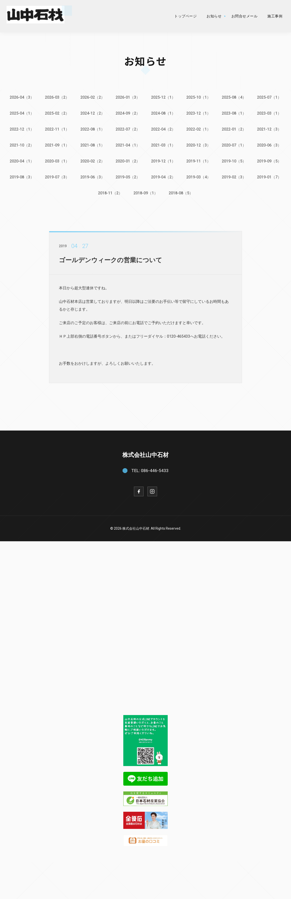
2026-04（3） (19, 97)
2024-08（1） (163, 112)
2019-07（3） (55, 175)
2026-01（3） (127, 97)
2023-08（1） (235, 112)
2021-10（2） (19, 144)
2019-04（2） (163, 175)
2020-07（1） (235, 144)
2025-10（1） (199, 97)
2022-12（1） (19, 128)
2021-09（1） (55, 144)
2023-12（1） (199, 112)
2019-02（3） (235, 175)
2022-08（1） (91, 128)
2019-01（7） (271, 175)
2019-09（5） (271, 159)
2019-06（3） (91, 175)
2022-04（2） (163, 128)
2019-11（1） (199, 159)
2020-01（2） (127, 159)
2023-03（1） (271, 112)
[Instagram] (152, 489)
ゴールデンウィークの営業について (114, 263)
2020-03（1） (55, 159)
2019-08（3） (19, 175)
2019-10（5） (235, 159)
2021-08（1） (91, 144)
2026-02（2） (91, 97)
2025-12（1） (163, 97)
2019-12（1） (163, 159)
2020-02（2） (91, 159)
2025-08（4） (235, 97)
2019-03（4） (199, 175)
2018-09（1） (145, 191)
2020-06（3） (271, 144)
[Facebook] (139, 489)
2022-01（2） (235, 128)
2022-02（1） (199, 128)
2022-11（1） (55, 128)
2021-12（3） (271, 128)
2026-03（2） (55, 97)
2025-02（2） (55, 112)
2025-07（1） (271, 97)
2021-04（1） (127, 144)
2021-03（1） (163, 144)
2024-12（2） (91, 112)
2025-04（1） (19, 112)
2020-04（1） (19, 159)
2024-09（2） (127, 112)
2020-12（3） (199, 144)
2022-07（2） (127, 128)
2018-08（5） (181, 191)
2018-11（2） (109, 191)
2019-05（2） (127, 175)
